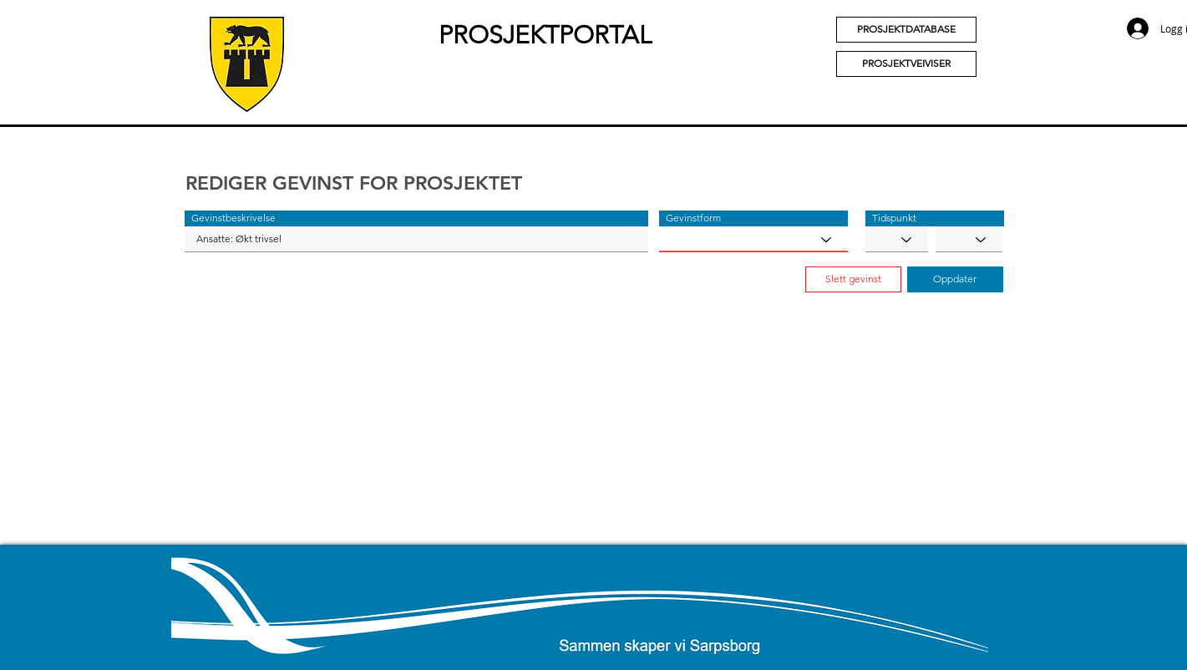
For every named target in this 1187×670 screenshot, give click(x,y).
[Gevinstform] (753, 239)
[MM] (896, 239)
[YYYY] (969, 239)
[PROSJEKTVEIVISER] (906, 64)
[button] (416, 218)
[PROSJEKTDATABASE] (906, 30)
